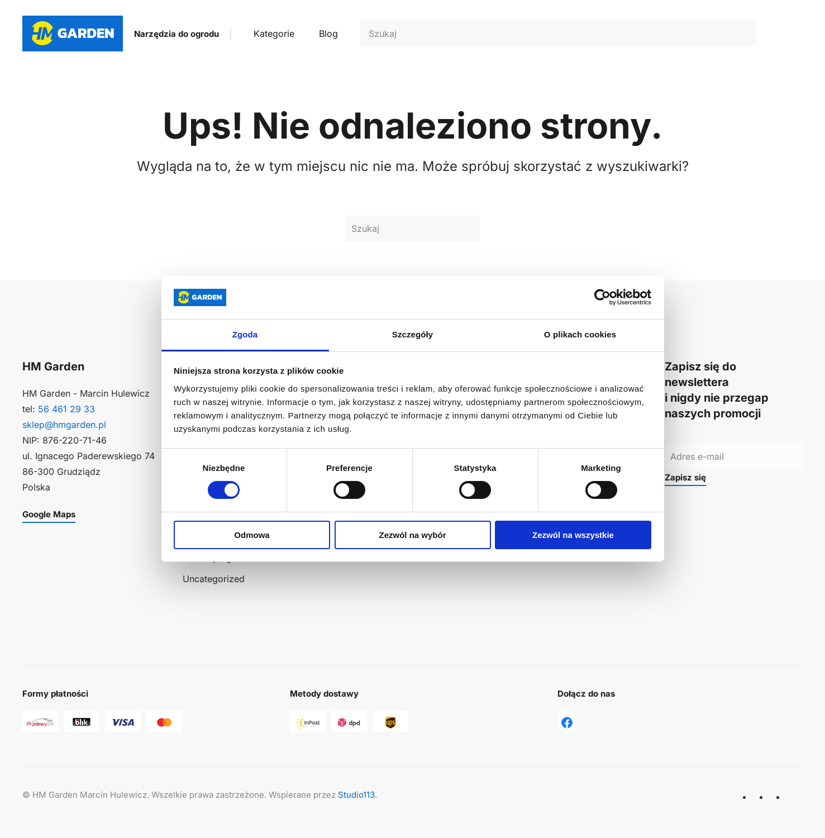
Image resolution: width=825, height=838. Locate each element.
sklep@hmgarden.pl (64, 424)
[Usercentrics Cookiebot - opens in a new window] (602, 297)
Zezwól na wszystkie (573, 535)
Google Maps (48, 514)
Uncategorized (214, 578)
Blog (328, 33)
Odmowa (251, 535)
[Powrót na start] (72, 33)
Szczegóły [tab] (412, 334)
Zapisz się (685, 477)
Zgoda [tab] (245, 334)
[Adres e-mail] (734, 456)
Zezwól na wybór (412, 535)
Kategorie (274, 33)
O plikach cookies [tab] (580, 334)
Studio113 (356, 794)
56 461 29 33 (66, 409)
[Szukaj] (558, 33)
